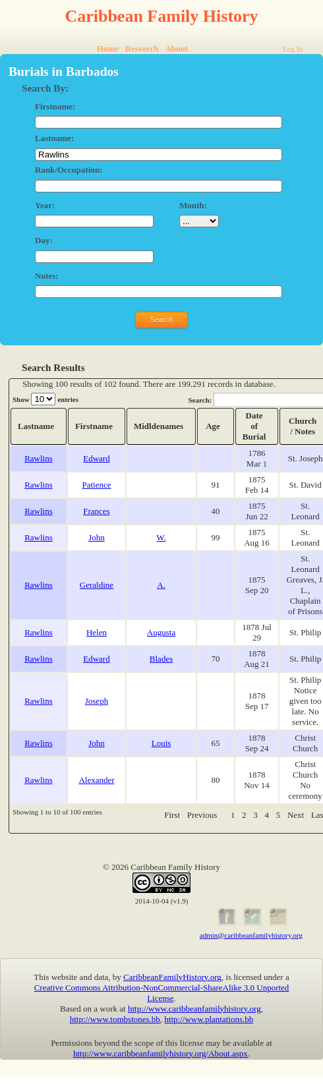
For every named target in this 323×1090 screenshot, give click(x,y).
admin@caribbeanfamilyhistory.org (251, 935)
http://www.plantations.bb (208, 1019)
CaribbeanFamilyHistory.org (172, 977)
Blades (161, 659)
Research (142, 48)
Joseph (96, 701)
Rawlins (38, 458)
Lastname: (54, 138)
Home (108, 48)
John (96, 537)
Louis (161, 743)
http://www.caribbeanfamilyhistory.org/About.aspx (160, 1053)
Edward (96, 458)
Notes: (46, 276)
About (176, 48)
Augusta (161, 632)
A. (161, 585)
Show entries (45, 399)
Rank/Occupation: (69, 170)
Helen (96, 632)
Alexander (96, 780)
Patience (96, 485)
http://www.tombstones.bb (115, 1019)
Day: (44, 240)
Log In (293, 49)
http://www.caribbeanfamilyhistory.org (194, 1009)
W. (160, 537)
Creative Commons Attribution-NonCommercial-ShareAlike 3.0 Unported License (161, 993)
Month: (193, 205)
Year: (45, 205)
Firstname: (55, 106)
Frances (96, 511)
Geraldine (96, 585)
